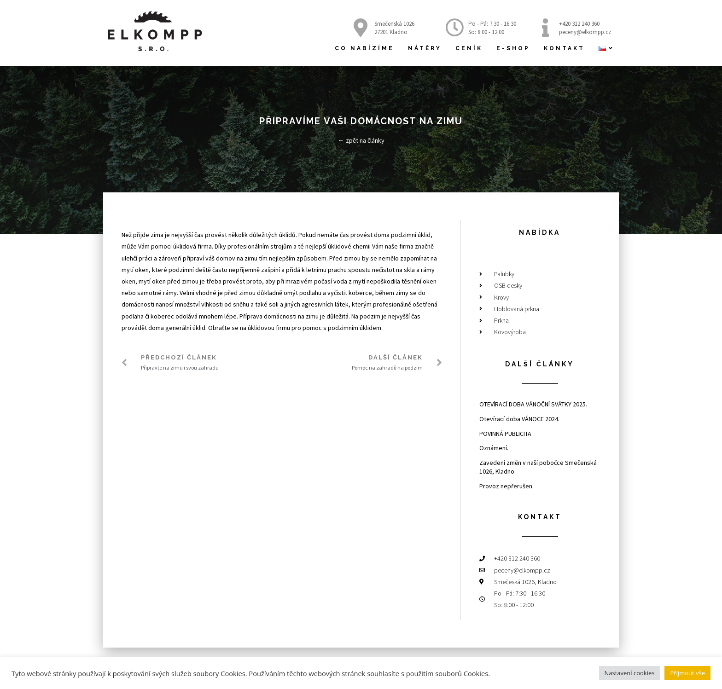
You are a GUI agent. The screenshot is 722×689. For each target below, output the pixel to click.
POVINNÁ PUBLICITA (505, 433)
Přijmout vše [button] (687, 673)
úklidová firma (192, 246)
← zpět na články (361, 140)
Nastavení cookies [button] (630, 673)
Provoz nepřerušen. (506, 486)
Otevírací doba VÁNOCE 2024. (519, 419)
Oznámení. (493, 448)
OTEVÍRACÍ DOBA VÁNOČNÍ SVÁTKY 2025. (533, 404)
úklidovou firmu (269, 328)
